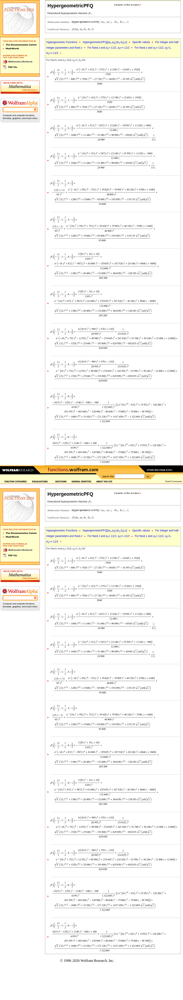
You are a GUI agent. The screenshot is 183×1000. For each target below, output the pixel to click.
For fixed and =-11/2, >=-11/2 (109, 47)
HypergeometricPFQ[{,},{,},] (105, 42)
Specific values (141, 42)
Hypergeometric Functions (61, 42)
